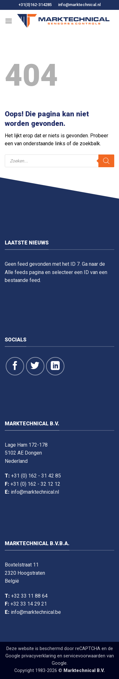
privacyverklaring (39, 656)
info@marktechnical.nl (79, 4)
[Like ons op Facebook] (15, 366)
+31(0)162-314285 (35, 4)
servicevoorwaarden (84, 656)
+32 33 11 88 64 (29, 596)
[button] (8, 21)
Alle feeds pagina (24, 272)
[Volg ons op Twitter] (35, 366)
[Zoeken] (106, 160)
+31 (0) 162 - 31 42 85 (36, 476)
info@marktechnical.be (36, 612)
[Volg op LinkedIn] (55, 366)
